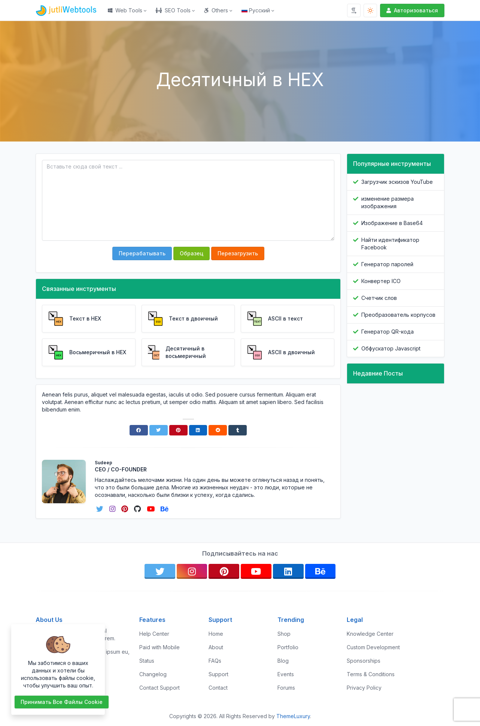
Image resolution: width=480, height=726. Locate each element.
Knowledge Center (370, 634)
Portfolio (287, 647)
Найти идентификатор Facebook (390, 243)
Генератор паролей (387, 264)
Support (218, 674)
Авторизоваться (411, 10)
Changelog (153, 674)
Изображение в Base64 (392, 223)
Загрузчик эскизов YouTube (397, 182)
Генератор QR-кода (387, 331)
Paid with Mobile (159, 647)
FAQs (215, 660)
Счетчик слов (379, 298)
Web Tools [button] (125, 10)
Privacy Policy (364, 687)
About (216, 647)
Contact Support (159, 687)
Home (216, 634)
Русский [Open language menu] (255, 10)
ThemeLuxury (293, 716)
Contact (218, 687)
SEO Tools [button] (173, 10)
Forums (286, 687)
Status (146, 660)
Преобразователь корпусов (398, 315)
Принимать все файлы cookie (62, 702)
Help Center (154, 634)
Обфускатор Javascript (390, 348)
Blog (283, 660)
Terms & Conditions (371, 674)
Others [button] (216, 10)
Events (285, 674)
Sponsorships (363, 660)
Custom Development (373, 647)
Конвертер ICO (381, 281)
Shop (284, 634)
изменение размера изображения (387, 202)
